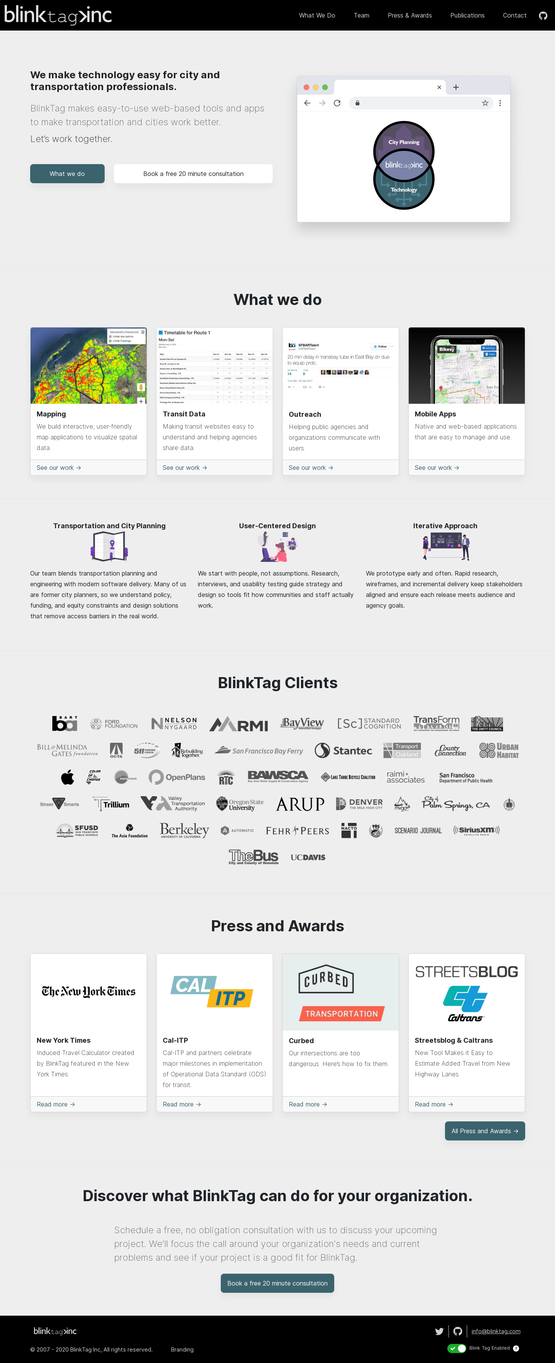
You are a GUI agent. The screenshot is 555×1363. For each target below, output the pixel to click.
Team (361, 15)
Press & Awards (410, 15)
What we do (317, 15)
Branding (182, 1349)
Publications (467, 15)
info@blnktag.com (496, 1331)
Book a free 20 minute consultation (193, 173)
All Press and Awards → (485, 1131)
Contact (515, 15)
